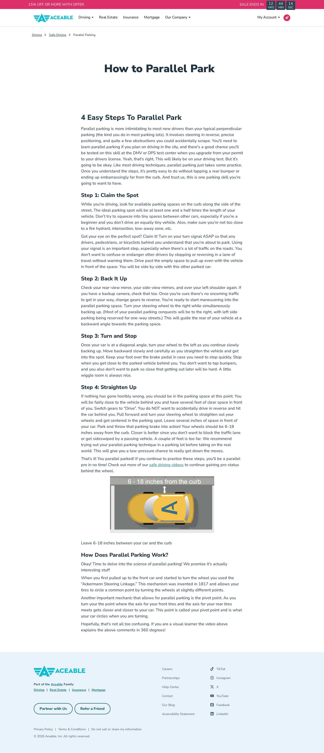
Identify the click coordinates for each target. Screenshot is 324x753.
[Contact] (183, 697)
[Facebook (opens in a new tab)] (220, 706)
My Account (268, 17)
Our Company (178, 17)
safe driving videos (166, 464)
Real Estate (108, 17)
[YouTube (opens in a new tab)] (219, 697)
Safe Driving (57, 35)
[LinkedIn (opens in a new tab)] (219, 715)
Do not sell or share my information (116, 729)
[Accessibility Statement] (183, 715)
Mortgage (152, 17)
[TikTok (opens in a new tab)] (217, 670)
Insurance (131, 17)
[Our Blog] (183, 706)
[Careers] (183, 670)
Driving (86, 17)
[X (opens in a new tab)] (214, 688)
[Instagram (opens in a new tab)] (220, 679)
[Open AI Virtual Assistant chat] (287, 17)
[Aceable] (53, 18)
